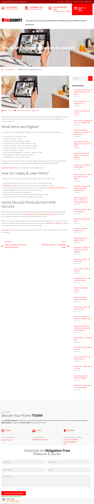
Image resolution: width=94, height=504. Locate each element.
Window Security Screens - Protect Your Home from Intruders (82, 155)
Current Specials (11, 7)
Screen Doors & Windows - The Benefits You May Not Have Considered (82, 328)
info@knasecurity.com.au (40, 439)
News (82, 1)
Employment (88, 1)
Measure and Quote (36, 9)
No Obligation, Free (36, 7)
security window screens (46, 214)
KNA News (27, 110)
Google (57, 223)
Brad (37, 110)
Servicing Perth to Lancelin (62, 11)
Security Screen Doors (34, 21)
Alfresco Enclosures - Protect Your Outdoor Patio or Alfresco (83, 177)
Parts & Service (68, 21)
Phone (8, 430)
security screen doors (30, 214)
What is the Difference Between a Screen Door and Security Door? (82, 132)
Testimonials (68, 1)
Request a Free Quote (82, 9)
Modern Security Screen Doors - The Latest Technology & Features (81, 200)
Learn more (5, 230)
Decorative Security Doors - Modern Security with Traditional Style (82, 188)
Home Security (20, 110)
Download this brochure (9, 168)
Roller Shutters (80, 21)
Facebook (49, 223)
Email (38, 430)
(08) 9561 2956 (6, 440)
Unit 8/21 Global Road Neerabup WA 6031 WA (70, 442)
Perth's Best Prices (12, 9)
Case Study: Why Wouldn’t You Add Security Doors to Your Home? (83, 92)
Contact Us (61, 1)
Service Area (76, 1)
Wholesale (29, 24)
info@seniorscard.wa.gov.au (57, 188)
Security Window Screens (53, 21)
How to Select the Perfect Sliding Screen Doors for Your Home (83, 144)
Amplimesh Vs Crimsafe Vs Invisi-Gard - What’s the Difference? (82, 250)
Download (6, 185)
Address (71, 430)
